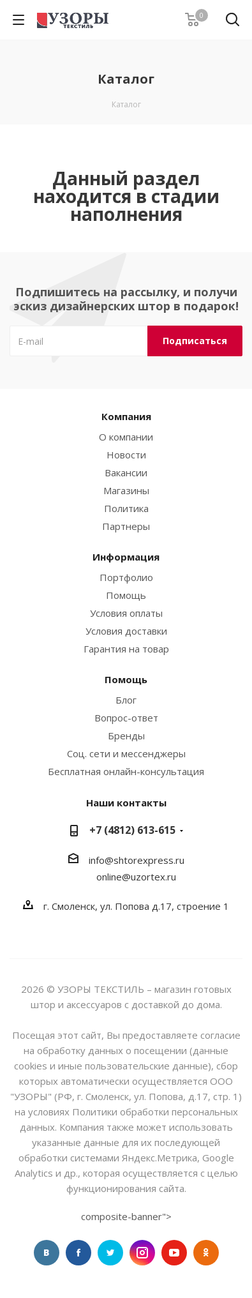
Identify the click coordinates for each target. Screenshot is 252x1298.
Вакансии (126, 472)
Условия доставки (126, 630)
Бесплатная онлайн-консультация (126, 771)
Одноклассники (206, 1252)
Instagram (142, 1252)
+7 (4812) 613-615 (132, 830)
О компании (126, 436)
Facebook (78, 1252)
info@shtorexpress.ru (136, 860)
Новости (126, 454)
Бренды (126, 735)
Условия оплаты (126, 613)
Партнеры (126, 526)
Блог (126, 699)
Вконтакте (46, 1252)
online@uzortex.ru (136, 876)
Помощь (126, 595)
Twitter (110, 1252)
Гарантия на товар (126, 648)
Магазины (126, 490)
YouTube (174, 1252)
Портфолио (126, 577)
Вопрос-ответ (126, 717)
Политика (126, 508)
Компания (126, 416)
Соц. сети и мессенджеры (126, 753)
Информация (126, 556)
